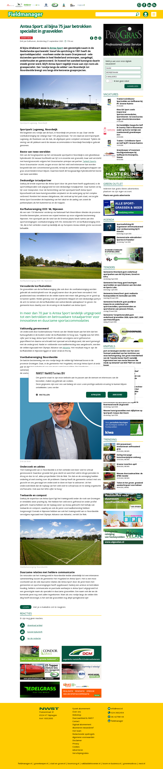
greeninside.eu (130, 763)
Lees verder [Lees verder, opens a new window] (53, 387)
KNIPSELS (109, 346)
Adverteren (77, 750)
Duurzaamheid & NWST (83, 718)
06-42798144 (117, 716)
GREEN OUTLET (113, 184)
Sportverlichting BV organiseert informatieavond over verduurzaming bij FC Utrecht (130, 228)
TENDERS (109, 267)
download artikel (34, 625)
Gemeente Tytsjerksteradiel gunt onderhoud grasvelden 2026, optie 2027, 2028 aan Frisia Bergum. (123, 317)
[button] (43, 394)
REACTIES (26, 613)
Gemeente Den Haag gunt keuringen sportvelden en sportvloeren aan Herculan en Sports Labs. (122, 285)
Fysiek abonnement (81, 708)
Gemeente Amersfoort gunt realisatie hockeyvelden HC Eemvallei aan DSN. (120, 294)
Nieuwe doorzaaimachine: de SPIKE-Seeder (130, 474)
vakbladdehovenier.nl (90, 763)
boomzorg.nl (73, 763)
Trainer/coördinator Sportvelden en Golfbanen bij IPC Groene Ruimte (129, 101)
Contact (75, 721)
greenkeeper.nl (41, 763)
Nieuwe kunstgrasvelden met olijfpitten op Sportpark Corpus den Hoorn (122, 411)
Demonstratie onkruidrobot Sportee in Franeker (129, 238)
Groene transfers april (127, 464)
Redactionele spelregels (83, 734)
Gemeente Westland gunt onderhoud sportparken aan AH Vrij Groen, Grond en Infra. (121, 274)
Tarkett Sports (89, 161)
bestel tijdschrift (34, 631)
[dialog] (82, 384)
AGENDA (108, 219)
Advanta (66, 347)
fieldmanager (117, 721)
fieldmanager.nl (25, 763)
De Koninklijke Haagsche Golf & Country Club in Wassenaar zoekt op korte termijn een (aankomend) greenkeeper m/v (130, 130)
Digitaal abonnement (81, 724)
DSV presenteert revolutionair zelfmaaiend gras (128, 446)
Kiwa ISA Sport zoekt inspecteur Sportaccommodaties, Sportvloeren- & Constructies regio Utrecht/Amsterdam (130, 114)
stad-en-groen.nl (57, 763)
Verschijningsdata (80, 753)
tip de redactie (34, 638)
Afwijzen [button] (96, 394)
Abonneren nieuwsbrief (82, 727)
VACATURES (110, 94)
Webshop (76, 715)
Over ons (76, 711)
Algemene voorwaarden (83, 737)
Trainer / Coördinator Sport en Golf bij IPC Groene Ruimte (130, 141)
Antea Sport (56, 47)
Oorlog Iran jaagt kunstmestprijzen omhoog (129, 456)
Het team (76, 730)
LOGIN (26, 607)
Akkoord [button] (117, 394)
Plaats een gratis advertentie (116, 195)
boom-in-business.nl (112, 763)
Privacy (75, 743)
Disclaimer (77, 740)
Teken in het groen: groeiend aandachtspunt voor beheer (130, 483)
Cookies (76, 746)
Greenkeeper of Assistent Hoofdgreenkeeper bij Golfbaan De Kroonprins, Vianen (128, 153)
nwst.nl (142, 763)
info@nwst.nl (117, 708)
